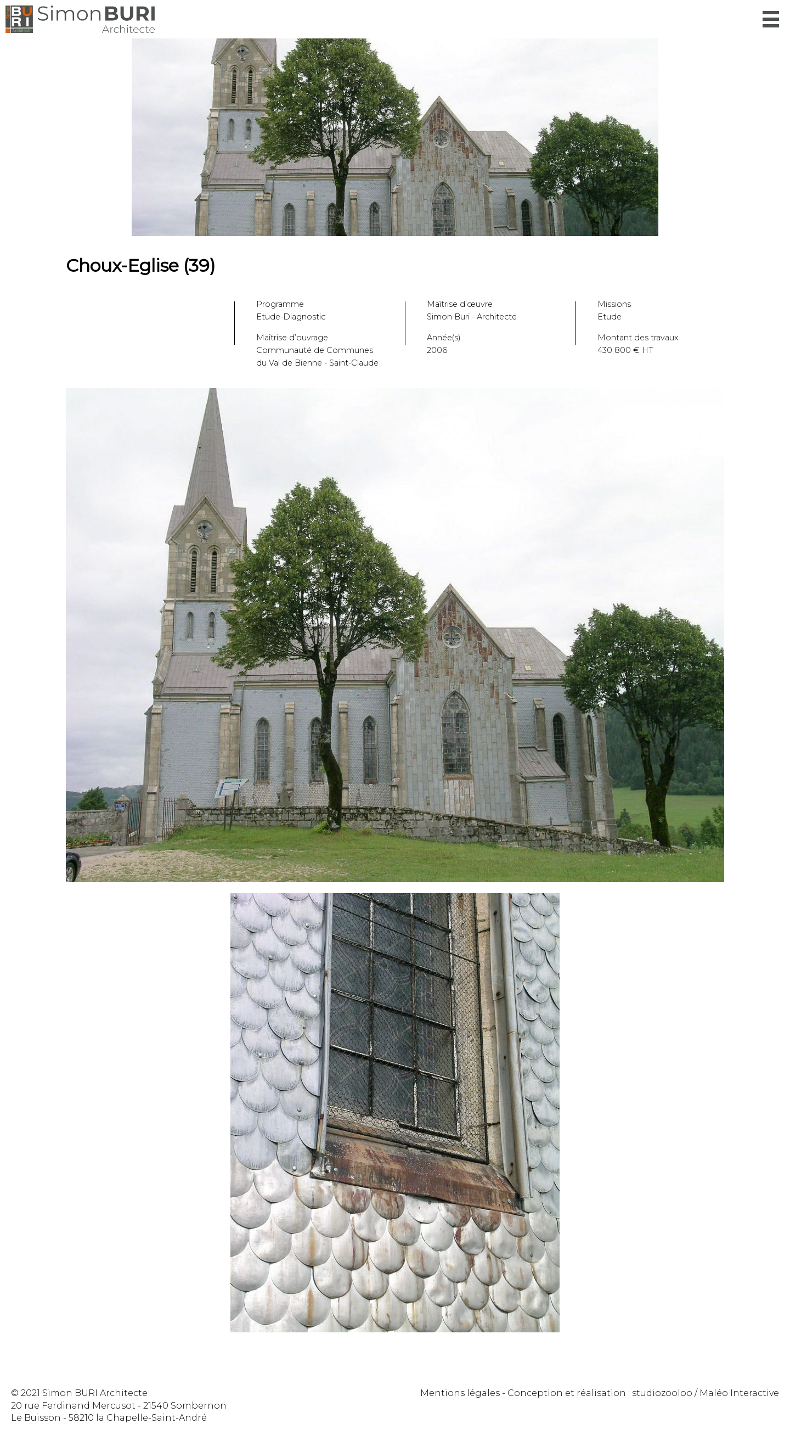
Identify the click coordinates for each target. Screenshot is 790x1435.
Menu (771, 19)
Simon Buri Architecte (80, 19)
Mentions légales (460, 1393)
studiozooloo (662, 1393)
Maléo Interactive (739, 1393)
